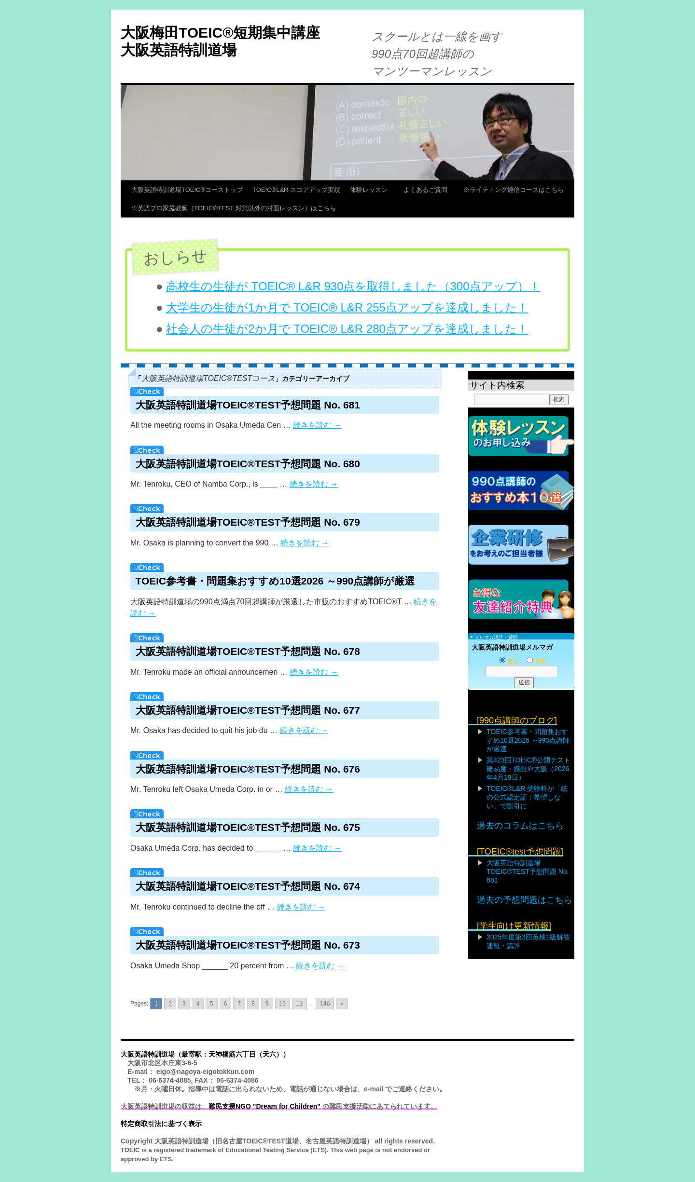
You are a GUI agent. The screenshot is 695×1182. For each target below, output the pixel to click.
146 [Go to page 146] (325, 1003)
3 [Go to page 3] (184, 1003)
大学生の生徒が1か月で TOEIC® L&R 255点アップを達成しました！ (347, 307)
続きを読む (317, 425)
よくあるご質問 (428, 189)
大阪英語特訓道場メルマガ (512, 647)
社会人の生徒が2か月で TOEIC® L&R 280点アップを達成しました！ (347, 328)
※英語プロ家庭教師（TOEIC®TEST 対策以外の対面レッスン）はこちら (233, 208)
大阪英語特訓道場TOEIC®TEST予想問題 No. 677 (248, 710)
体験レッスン (372, 189)
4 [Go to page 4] (197, 1003)
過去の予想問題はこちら (524, 900)
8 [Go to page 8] (253, 1003)
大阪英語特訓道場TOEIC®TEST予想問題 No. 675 (248, 827)
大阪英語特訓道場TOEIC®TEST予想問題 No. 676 (248, 768)
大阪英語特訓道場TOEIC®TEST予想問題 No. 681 (248, 404)
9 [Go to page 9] (267, 1003)
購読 (508, 661)
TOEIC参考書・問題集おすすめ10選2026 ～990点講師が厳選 (275, 580)
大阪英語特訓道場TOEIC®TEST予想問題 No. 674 (248, 886)
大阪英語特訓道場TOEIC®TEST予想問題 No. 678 (248, 651)
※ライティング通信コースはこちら (513, 189)
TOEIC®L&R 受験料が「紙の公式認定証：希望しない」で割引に (527, 797)
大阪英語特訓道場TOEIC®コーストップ (187, 189)
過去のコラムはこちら (520, 825)
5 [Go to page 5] (211, 1003)
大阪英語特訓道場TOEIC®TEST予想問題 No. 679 (248, 522)
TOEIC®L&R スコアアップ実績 (296, 189)
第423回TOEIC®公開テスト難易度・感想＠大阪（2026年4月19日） (528, 768)
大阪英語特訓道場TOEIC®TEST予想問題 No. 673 (248, 945)
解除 (536, 661)
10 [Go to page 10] (282, 1003)
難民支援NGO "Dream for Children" (264, 1106)
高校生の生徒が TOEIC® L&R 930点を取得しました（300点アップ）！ (353, 286)
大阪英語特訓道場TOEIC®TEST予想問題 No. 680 (248, 463)
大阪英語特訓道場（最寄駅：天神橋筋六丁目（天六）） (205, 1054)
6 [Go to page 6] (225, 1003)
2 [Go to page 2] (170, 1003)
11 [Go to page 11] (299, 1003)
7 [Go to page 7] (239, 1003)
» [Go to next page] (342, 1003)
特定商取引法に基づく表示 (161, 1124)
